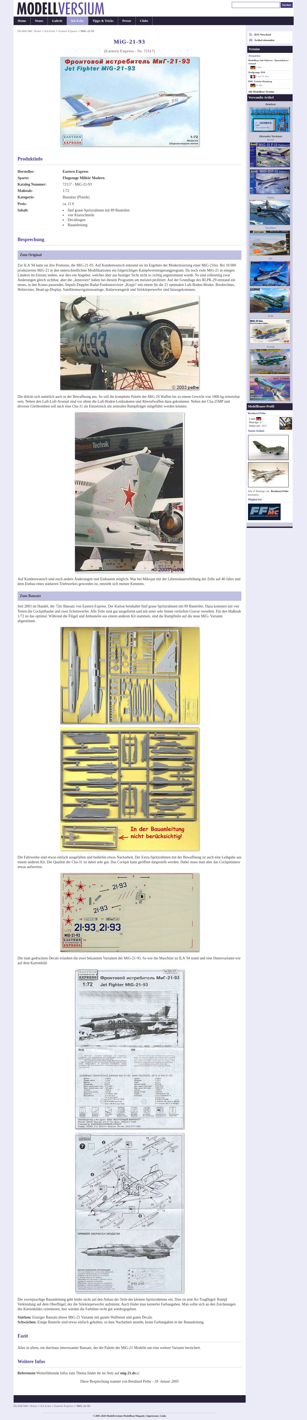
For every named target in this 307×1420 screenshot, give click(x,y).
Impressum (152, 1416)
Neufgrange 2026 (256, 72)
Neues (39, 21)
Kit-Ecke (77, 21)
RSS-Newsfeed (262, 34)
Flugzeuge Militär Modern (84, 178)
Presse (126, 21)
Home (22, 21)
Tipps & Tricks (103, 21)
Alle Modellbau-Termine (261, 92)
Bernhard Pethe (279, 491)
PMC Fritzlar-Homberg (260, 81)
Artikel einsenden (264, 40)
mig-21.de (128, 1373)
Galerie (57, 21)
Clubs (144, 21)
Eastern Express (67, 31)
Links (163, 1416)
